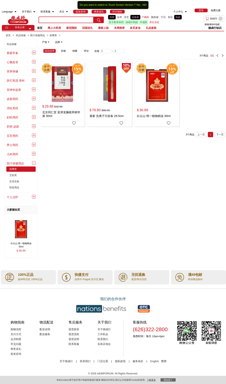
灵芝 (126, 17)
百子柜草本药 (116, 22)
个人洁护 (12, 197)
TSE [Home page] (18, 20)
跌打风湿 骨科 (16, 80)
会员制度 (16, 339)
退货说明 (74, 339)
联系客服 (74, 344)
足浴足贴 (14, 181)
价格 (63, 50)
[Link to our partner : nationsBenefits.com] (101, 308)
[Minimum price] (105, 51)
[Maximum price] (119, 51)
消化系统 (12, 108)
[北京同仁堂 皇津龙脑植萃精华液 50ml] (62, 94)
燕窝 (112, 17)
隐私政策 (120, 361)
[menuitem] (15, 12)
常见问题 (16, 344)
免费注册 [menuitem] (215, 10)
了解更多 (151, 380)
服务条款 (138, 361)
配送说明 (45, 329)
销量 (74, 50)
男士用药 (12, 145)
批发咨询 (16, 354)
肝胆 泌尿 (13, 126)
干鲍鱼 (145, 17)
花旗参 (135, 17)
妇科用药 (12, 117)
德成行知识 (215, 27)
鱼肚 (170, 17)
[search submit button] (99, 20)
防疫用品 (14, 187)
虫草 (119, 17)
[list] (145, 20)
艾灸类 (13, 175)
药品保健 (12, 44)
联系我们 (102, 339)
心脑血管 (12, 62)
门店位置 (102, 361)
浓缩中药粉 (132, 22)
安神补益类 (14, 89)
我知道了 (168, 380)
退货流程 (74, 334)
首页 (39, 27)
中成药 (143, 22)
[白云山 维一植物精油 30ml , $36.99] (21, 244)
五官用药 (12, 135)
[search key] (66, 20)
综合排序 (49, 50)
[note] (52, 42)
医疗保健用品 (15, 163)
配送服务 (45, 334)
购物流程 (16, 329)
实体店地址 (104, 344)
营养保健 (12, 71)
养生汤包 (154, 22)
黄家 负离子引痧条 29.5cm (107, 116)
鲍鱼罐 (154, 17)
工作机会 (102, 334)
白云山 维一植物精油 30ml (154, 116)
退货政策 (74, 329)
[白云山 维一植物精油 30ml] (157, 94)
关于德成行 (104, 329)
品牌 (58, 42)
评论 (86, 50)
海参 (177, 17)
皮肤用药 (12, 99)
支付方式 (16, 334)
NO (144, 4)
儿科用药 (12, 154)
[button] (30, 29)
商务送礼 (16, 349)
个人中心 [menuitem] (178, 11)
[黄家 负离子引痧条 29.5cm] (110, 94)
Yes (138, 4)
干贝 (163, 17)
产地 (45, 42)
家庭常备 (12, 53)
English (155, 361)
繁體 (163, 361)
